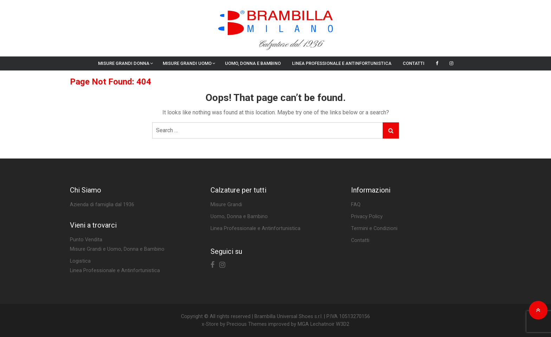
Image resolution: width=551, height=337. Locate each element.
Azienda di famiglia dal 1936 (102, 205)
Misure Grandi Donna (123, 63)
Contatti (413, 63)
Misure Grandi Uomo (187, 63)
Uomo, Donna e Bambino (253, 63)
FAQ (356, 205)
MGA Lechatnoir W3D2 (323, 324)
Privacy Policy (367, 217)
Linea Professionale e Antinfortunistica (341, 63)
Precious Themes (247, 324)
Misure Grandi (226, 205)
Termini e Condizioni (374, 228)
